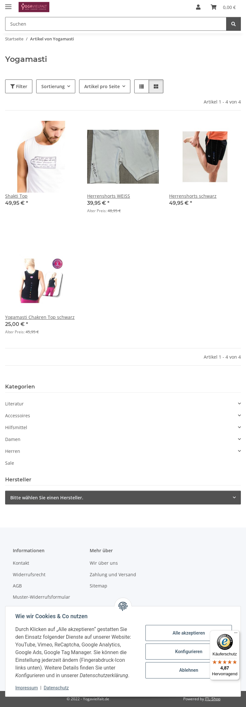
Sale (9, 463)
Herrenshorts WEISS (108, 196)
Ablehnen (188, 670)
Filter (18, 86)
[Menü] (236, 634)
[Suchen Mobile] (115, 24)
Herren (12, 451)
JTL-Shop (212, 699)
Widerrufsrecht (29, 574)
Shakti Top (16, 196)
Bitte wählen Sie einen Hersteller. (46, 498)
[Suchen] (233, 24)
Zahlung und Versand (113, 574)
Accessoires (17, 415)
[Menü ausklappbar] (8, 4)
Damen (12, 439)
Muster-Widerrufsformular (41, 597)
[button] (198, 7)
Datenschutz (56, 687)
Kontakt (21, 563)
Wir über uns (104, 563)
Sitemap (98, 586)
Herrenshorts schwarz (193, 196)
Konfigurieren (188, 651)
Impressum (27, 687)
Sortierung (53, 86)
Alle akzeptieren (188, 633)
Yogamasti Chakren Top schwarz (40, 317)
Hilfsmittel (16, 427)
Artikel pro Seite (102, 86)
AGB (17, 586)
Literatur (14, 404)
